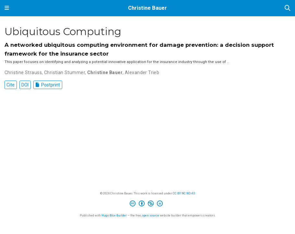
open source (150, 215)
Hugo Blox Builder (114, 215)
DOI (25, 84)
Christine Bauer (147, 8)
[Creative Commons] (147, 204)
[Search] (287, 8)
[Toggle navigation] (7, 8)
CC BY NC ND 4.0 (184, 193)
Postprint (48, 84)
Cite (10, 84)
